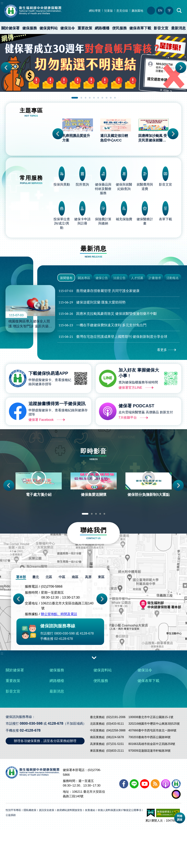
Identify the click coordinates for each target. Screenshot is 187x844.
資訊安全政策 (46, 824)
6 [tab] (98, 98)
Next (180, 67)
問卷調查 (179, 817)
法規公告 (119, 279)
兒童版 (108, 10)
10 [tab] (115, 98)
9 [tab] (111, 98)
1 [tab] (74, 98)
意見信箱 (122, 10)
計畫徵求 (155, 279)
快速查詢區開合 (179, 11)
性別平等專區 (13, 824)
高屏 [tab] (87, 591)
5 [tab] (94, 98)
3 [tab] (85, 98)
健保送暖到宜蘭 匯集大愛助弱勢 (92, 307)
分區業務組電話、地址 (151, 11)
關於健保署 (10, 28)
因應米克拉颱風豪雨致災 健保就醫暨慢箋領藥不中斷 (107, 318)
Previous (6, 67)
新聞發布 (66, 279)
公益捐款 (11, 829)
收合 (94, 671)
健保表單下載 (140, 28)
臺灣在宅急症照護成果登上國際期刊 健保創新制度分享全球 (112, 341)
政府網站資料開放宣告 (69, 824)
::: (2, 3)
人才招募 (137, 279)
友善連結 (90, 824)
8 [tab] (106, 98)
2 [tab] (81, 98)
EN (160, 10)
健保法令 (67, 28)
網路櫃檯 (102, 28)
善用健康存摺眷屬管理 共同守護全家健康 (99, 296)
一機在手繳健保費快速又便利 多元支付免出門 (102, 330)
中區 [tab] (62, 591)
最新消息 (56, 705)
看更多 (162, 355)
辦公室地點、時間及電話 (59, 628)
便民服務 (119, 28)
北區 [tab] (49, 591)
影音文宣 (161, 28)
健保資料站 (48, 28)
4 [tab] (90, 98)
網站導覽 (95, 10)
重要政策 (85, 28)
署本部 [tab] (21, 591)
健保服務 (29, 28)
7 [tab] (102, 98)
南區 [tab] (75, 591)
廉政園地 (137, 10)
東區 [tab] (100, 591)
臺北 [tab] (36, 591)
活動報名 (172, 279)
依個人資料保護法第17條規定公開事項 (120, 824)
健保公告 (101, 279)
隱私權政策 (30, 824)
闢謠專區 (84, 279)
